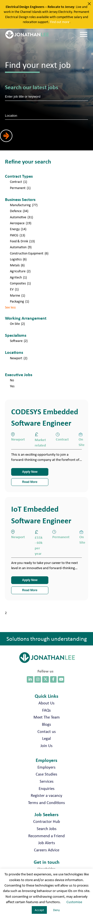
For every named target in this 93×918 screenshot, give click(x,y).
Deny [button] (56, 910)
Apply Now (29, 471)
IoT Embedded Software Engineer (41, 514)
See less (10, 307)
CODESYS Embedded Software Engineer (44, 417)
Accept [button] (39, 910)
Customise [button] (74, 901)
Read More (29, 482)
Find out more (59, 22)
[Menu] (83, 34)
